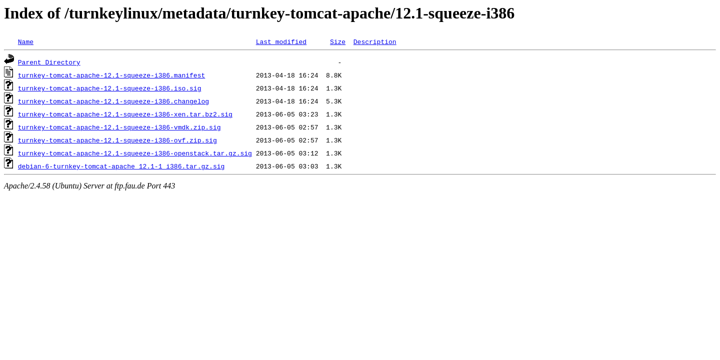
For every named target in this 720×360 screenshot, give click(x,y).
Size (338, 41)
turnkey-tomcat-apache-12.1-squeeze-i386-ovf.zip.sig (117, 140)
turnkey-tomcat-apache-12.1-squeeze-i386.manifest (111, 75)
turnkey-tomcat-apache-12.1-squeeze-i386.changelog (113, 101)
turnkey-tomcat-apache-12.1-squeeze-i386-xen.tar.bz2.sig (125, 114)
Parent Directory (49, 62)
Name (26, 41)
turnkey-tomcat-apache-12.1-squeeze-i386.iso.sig (110, 88)
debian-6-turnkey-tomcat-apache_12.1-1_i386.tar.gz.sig (121, 166)
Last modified (281, 41)
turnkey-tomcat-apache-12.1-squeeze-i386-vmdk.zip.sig (119, 127)
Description (375, 41)
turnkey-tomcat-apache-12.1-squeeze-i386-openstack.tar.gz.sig (135, 153)
